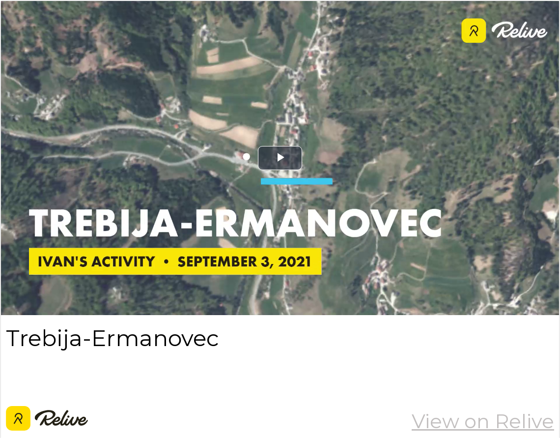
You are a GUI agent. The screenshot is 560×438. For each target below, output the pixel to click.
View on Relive (483, 421)
